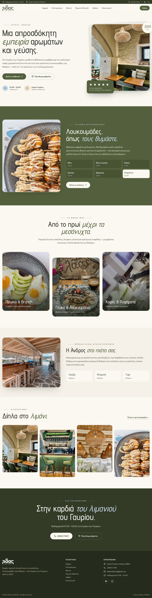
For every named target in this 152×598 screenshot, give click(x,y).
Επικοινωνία (106, 8)
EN (149, 2)
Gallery (95, 8)
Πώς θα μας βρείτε (41, 76)
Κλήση (144, 8)
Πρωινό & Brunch (82, 8)
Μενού (68, 8)
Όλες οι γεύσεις (78, 185)
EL (145, 2)
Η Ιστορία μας (57, 8)
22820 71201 (134, 2)
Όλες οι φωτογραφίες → (138, 417)
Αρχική (45, 8)
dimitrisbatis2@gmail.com (116, 571)
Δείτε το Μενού (14, 76)
